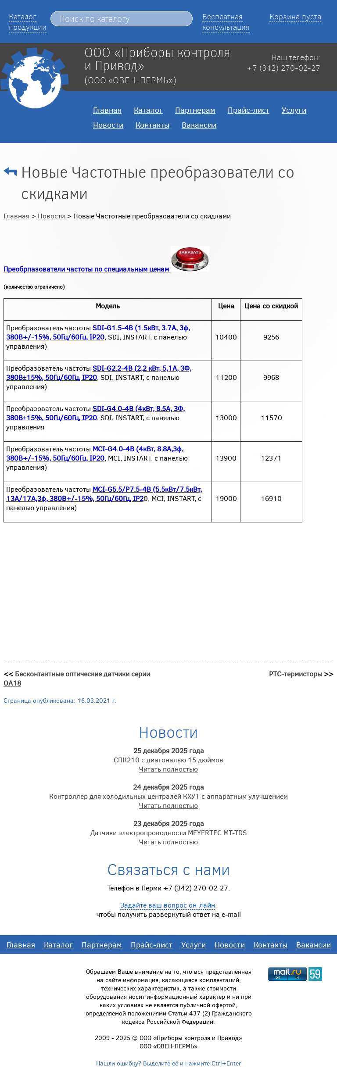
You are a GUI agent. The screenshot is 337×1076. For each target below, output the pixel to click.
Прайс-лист (248, 109)
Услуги (294, 109)
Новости (108, 124)
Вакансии (199, 124)
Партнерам (195, 109)
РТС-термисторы (295, 673)
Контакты (152, 124)
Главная (107, 109)
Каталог (148, 109)
